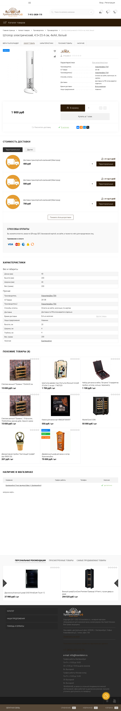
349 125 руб (89, 597)
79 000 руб (60, 460)
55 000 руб (100, 425)
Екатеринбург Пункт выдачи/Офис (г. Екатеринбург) (23, 485)
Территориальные (13, 150)
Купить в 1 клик (85, 116)
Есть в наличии (100, 86)
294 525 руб (50, 597)
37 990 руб (11, 597)
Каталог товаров (14, 22)
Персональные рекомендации (30, 560)
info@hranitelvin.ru (78, 655)
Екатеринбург (46, 341)
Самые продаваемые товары (91, 560)
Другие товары (101, 316)
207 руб (20, 460)
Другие (30, 150)
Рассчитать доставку (41, 127)
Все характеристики (100, 62)
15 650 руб (20, 389)
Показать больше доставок (60, 217)
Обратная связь (11, 708)
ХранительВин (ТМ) (102, 67)
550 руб (60, 425)
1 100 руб (100, 389)
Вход (101, 3)
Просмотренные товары (61, 560)
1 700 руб (60, 389)
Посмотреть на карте (71, 637)
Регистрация (110, 3)
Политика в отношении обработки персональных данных (85, 644)
